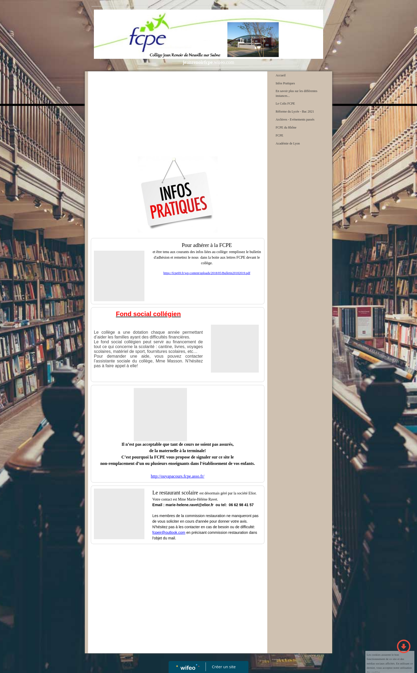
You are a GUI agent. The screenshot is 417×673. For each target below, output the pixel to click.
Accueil (281, 75)
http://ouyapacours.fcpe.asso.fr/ (177, 476)
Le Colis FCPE (285, 103)
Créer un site (224, 666)
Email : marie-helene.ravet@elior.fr (183, 505)
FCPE (279, 135)
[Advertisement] (178, 114)
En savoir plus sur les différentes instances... (297, 93)
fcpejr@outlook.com (168, 532)
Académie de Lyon (288, 143)
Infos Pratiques (285, 83)
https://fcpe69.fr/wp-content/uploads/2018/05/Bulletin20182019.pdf (206, 273)
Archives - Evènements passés (295, 119)
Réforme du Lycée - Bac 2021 (295, 111)
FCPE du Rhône (286, 127)
